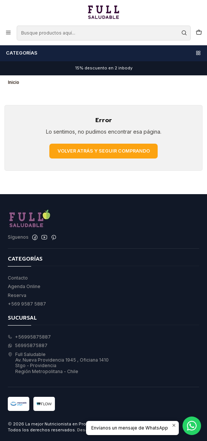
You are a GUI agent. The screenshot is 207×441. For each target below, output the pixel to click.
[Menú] (8, 33)
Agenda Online (24, 286)
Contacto (18, 278)
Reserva (17, 295)
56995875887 (27, 345)
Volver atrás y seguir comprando (104, 151)
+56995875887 (29, 337)
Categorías (103, 53)
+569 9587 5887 (27, 304)
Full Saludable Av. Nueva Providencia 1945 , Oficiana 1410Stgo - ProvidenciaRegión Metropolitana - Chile (58, 363)
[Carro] (198, 33)
